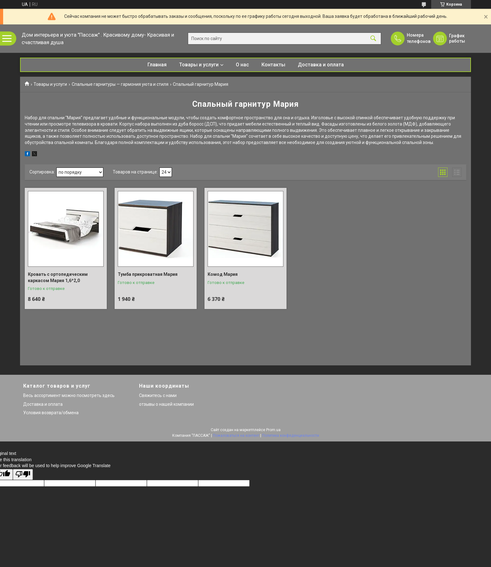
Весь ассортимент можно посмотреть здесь (69, 395)
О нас (242, 65)
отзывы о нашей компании (166, 404)
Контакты (273, 65)
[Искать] (373, 38)
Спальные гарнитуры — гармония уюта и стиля (120, 84)
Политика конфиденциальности (290, 435)
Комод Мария (223, 274)
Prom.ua (273, 430)
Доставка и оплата (321, 65)
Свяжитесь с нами (158, 395)
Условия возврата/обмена (51, 412)
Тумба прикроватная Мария (148, 274)
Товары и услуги (199, 65)
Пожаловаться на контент (236, 435)
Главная (157, 65)
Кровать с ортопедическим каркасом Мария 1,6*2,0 (58, 277)
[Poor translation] (23, 474)
